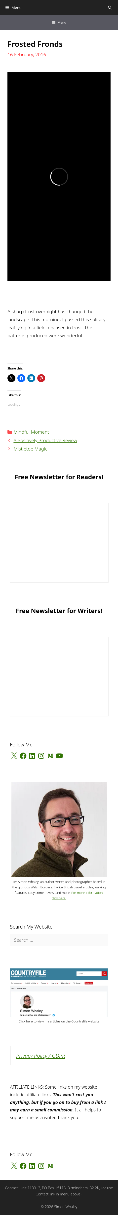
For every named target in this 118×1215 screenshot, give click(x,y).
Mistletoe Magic (30, 449)
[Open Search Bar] (110, 7)
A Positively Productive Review (45, 440)
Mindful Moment (31, 432)
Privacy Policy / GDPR (40, 1055)
